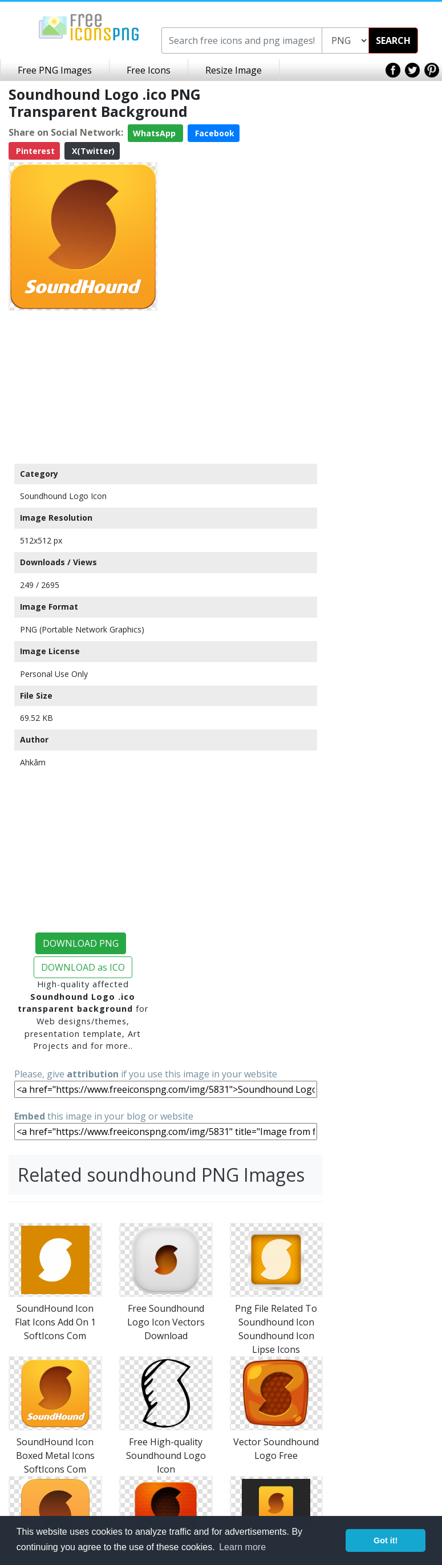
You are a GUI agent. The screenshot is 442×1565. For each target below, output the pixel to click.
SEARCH (393, 40)
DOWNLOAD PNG (81, 943)
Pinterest (34, 150)
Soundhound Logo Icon (63, 495)
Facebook (213, 133)
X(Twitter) (92, 150)
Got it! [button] (386, 1540)
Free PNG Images (55, 70)
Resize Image (233, 70)
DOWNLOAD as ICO (83, 967)
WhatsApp (155, 133)
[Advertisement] (83, 386)
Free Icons (149, 70)
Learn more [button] (242, 1547)
